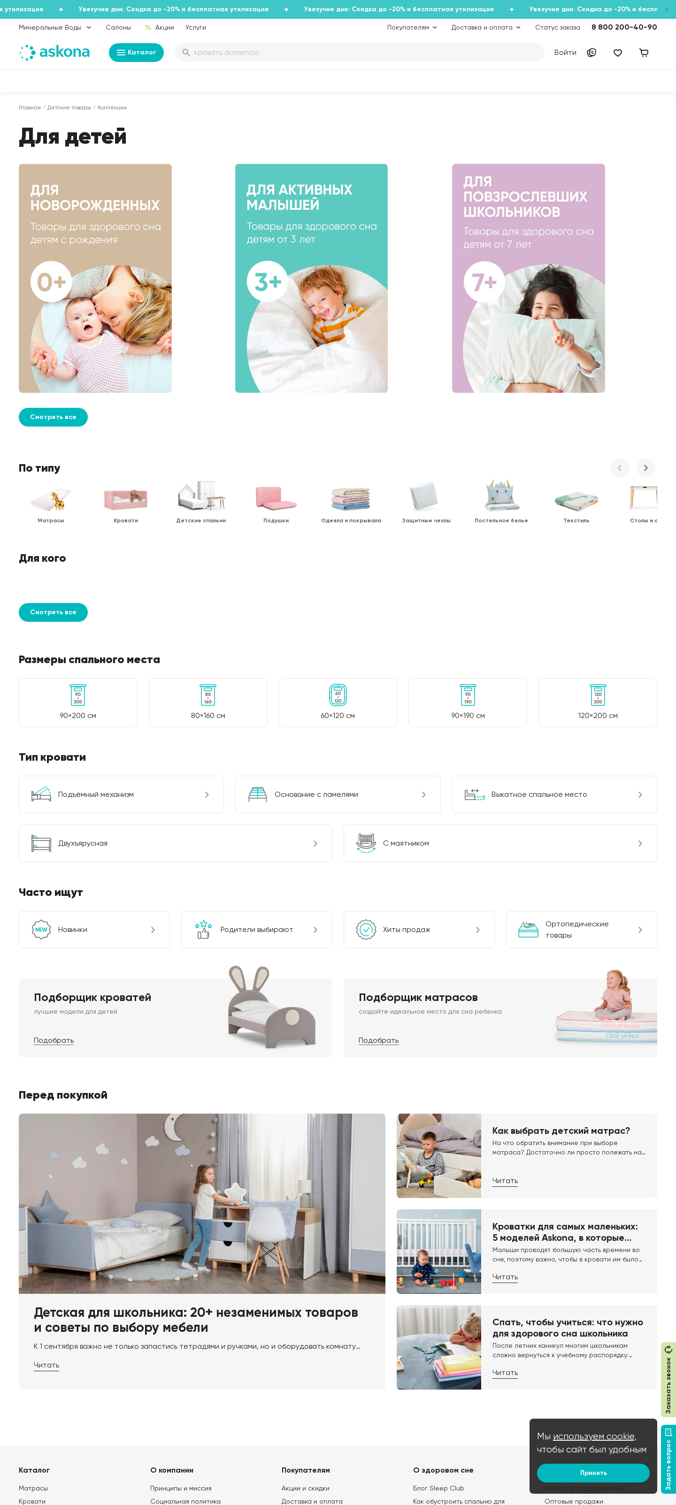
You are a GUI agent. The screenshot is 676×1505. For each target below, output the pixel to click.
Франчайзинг (565, 1336)
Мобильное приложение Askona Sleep (463, 1337)
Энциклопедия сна (443, 1319)
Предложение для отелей (585, 1349)
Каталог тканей (306, 1323)
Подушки (32, 1323)
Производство (172, 1323)
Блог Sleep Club (438, 1270)
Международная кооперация (591, 1375)
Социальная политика (185, 1283)
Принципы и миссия (181, 1270)
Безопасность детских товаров (463, 1306)
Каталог (136, 52)
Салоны (118, 27)
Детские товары (69, 107)
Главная (30, 107)
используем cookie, (595, 1436)
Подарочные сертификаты (324, 1296)
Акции (159, 27)
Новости (163, 1375)
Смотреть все (53, 199)
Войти (565, 52)
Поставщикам (566, 1323)
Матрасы (33, 1270)
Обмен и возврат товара (321, 1388)
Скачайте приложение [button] (165, 1462)
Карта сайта (302, 1428)
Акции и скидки (306, 1270)
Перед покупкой (63, 877)
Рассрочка (299, 1375)
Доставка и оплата (312, 1283)
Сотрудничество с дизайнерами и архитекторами (599, 1393)
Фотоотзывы (38, 1375)
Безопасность (304, 1415)
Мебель (31, 1362)
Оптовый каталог (572, 1362)
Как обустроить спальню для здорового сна (459, 1288)
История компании (179, 1296)
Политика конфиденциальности (332, 1349)
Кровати (32, 1283)
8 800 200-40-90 (624, 27)
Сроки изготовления (314, 1402)
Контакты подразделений (585, 1270)
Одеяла (31, 1336)
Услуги (195, 27)
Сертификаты (172, 1349)
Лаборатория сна (178, 1336)
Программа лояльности (319, 1310)
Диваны (30, 1296)
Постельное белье (48, 1349)
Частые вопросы (177, 1388)
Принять (593, 1473)
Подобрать (54, 822)
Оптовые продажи (574, 1283)
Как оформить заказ (313, 1336)
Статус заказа (557, 27)
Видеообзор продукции (187, 1362)
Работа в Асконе (177, 1310)
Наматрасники (42, 1310)
